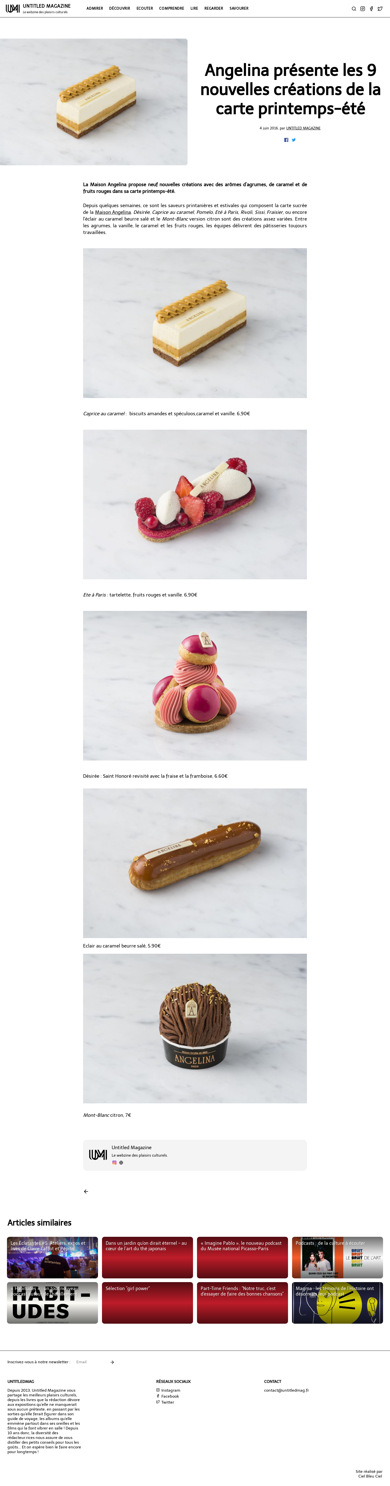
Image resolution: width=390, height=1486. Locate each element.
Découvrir (119, 8)
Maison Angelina (113, 212)
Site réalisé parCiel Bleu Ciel (369, 1474)
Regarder (213, 8)
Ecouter (145, 8)
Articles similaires (39, 1223)
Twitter (165, 1402)
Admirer (95, 8)
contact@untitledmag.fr (286, 1390)
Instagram (168, 1390)
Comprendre (171, 8)
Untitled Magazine (303, 128)
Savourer (239, 8)
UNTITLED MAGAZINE (47, 8)
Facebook (167, 1396)
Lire (194, 8)
